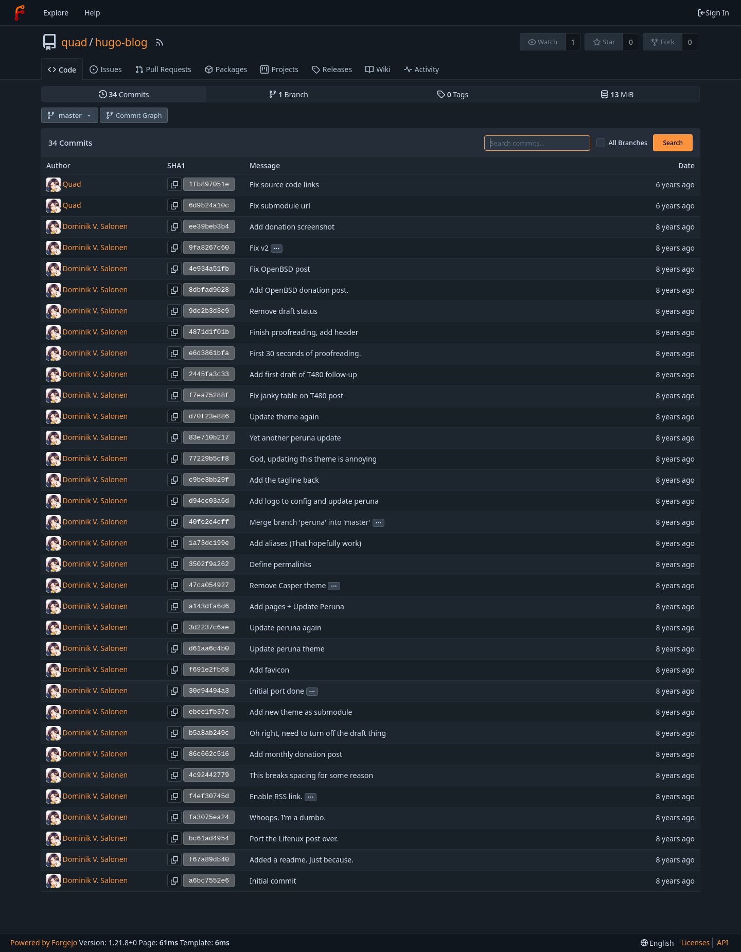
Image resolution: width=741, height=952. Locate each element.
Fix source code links (284, 185)
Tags (452, 94)
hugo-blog (121, 42)
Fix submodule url (280, 206)
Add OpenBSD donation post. (299, 290)
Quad (72, 184)
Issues (105, 69)
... (277, 247)
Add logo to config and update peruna (314, 501)
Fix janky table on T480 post (296, 396)
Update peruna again (286, 628)
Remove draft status (283, 311)
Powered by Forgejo (43, 942)
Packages (226, 69)
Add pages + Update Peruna (297, 607)
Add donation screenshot (292, 227)
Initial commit (273, 881)
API (722, 942)
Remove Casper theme (288, 586)
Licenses (695, 942)
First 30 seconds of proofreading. (305, 354)
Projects (279, 69)
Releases (332, 69)
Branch (289, 94)
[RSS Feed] (159, 42)
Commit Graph (133, 115)
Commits (124, 94)
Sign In (713, 12)
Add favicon (269, 670)
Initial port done (277, 691)
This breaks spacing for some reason (311, 776)
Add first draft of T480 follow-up (303, 375)
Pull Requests (163, 69)
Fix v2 (259, 248)
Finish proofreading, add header (304, 333)
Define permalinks (280, 565)
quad (74, 42)
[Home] (19, 13)
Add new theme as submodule (301, 712)
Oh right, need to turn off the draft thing (318, 733)
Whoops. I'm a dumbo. (288, 818)
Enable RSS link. (276, 797)
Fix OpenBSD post (280, 269)
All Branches (628, 142)
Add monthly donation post (296, 755)
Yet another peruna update (295, 438)
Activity (421, 69)
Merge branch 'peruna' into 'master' (310, 522)
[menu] (657, 943)
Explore (55, 12)
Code (62, 70)
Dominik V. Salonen (95, 226)
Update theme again (284, 417)
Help (92, 12)
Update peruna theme (287, 649)
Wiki (378, 69)
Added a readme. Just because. (302, 860)
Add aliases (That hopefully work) (305, 544)
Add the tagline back (284, 480)
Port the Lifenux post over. (294, 839)
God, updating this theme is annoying (313, 459)
